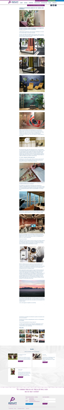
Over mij (31, 2)
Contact (54, 2)
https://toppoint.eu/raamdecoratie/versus (28, 157)
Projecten (37, 2)
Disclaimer (27, 408)
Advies (25, 2)
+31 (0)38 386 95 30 (32, 400)
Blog (50, 2)
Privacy (15, 408)
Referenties (44, 2)
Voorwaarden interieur (21, 408)
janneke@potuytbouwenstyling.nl (34, 401)
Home (21, 2)
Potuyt (29, 5)
